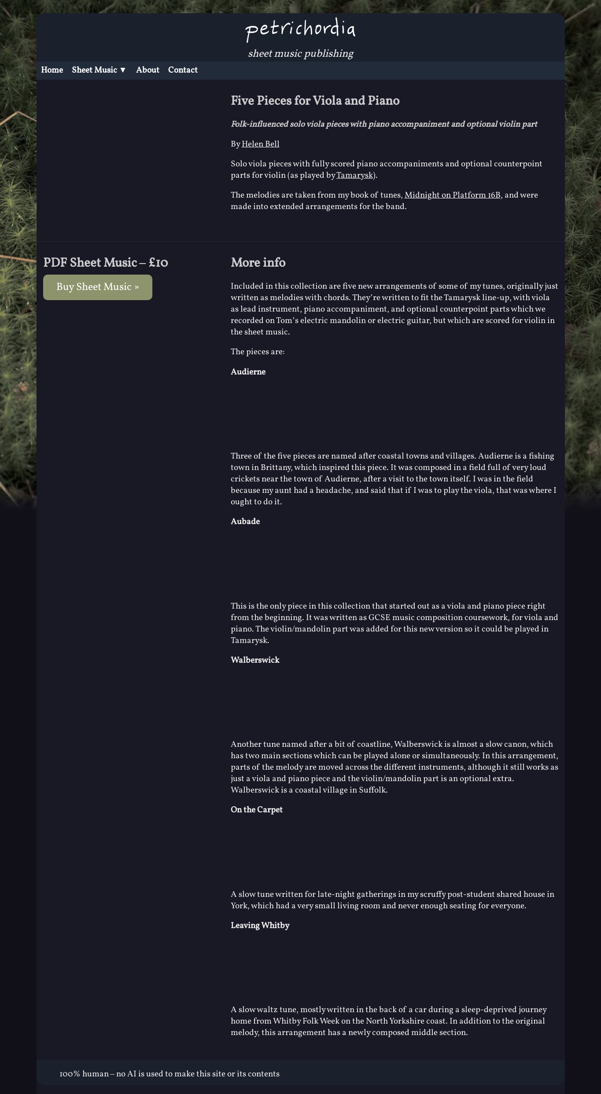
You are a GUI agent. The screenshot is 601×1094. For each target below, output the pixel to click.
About (147, 70)
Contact (183, 70)
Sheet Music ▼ (99, 70)
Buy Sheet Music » (97, 287)
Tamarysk (354, 175)
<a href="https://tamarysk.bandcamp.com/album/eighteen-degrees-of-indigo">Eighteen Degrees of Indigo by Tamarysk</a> (394, 412)
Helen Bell (261, 144)
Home (52, 70)
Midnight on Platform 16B (453, 195)
